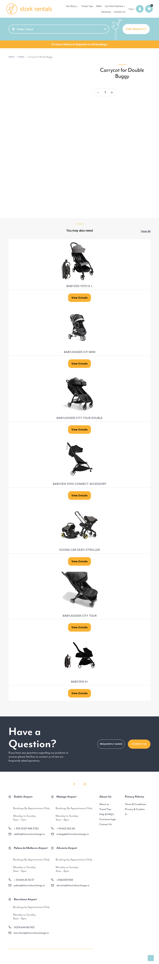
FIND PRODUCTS (136, 29)
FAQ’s (99, 6)
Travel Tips (87, 6)
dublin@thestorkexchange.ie (29, 834)
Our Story (71, 6)
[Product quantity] (105, 92)
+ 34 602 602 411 (65, 828)
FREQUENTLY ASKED (111, 744)
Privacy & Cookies (135, 809)
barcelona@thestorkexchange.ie (31, 933)
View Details (79, 298)
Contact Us (119, 12)
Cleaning (106, 12)
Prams (21, 57)
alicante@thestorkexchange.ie (72, 885)
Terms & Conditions (135, 804)
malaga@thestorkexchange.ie (72, 834)
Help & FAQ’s (106, 814)
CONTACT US (139, 744)
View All (145, 231)
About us (104, 804)
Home (11, 57)
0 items (149, 9)
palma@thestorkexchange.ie (29, 885)
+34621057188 (64, 880)
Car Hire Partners (114, 6)
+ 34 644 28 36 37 (24, 880)
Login (140, 9)
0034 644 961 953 (24, 927)
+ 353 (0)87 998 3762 (26, 828)
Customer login (107, 819)
